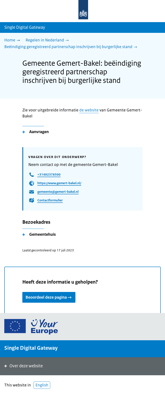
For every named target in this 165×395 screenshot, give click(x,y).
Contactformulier (50, 200)
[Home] (13, 40)
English (41, 385)
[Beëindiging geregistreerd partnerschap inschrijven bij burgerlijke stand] (71, 47)
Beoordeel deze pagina (49, 297)
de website (89, 110)
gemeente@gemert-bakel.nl (58, 192)
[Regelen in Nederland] (48, 40)
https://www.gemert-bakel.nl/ (59, 183)
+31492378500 (49, 174)
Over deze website (23, 366)
